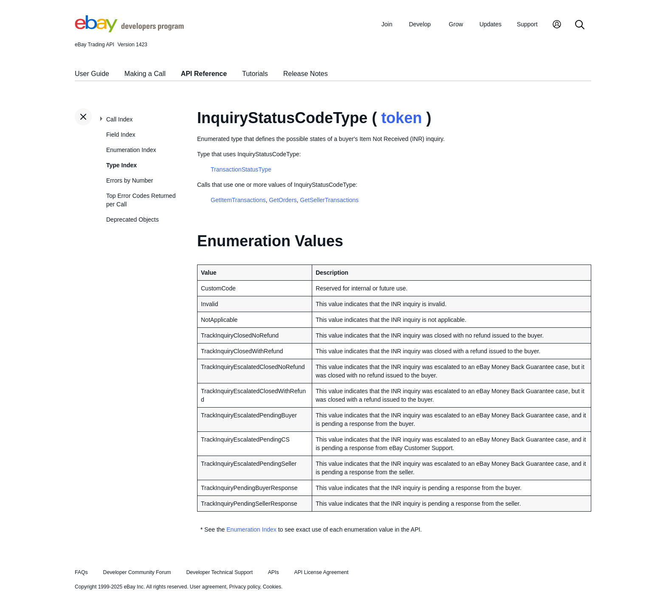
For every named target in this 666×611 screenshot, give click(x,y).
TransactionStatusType (241, 169)
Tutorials (255, 73)
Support (527, 24)
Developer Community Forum (137, 572)
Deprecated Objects (132, 219)
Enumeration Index (131, 149)
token (401, 118)
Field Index (120, 134)
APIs (273, 572)
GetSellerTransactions (329, 200)
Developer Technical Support (219, 572)
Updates (491, 24)
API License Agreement (321, 572)
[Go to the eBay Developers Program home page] (129, 30)
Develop (420, 24)
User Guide (92, 73)
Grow (456, 24)
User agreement (208, 587)
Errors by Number (129, 180)
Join (386, 24)
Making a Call (145, 73)
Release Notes (305, 73)
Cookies (272, 587)
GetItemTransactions (238, 200)
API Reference (204, 73)
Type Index (121, 165)
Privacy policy (244, 587)
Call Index (119, 119)
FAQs (81, 572)
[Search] (580, 25)
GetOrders (282, 200)
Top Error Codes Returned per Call (140, 200)
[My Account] (557, 25)
